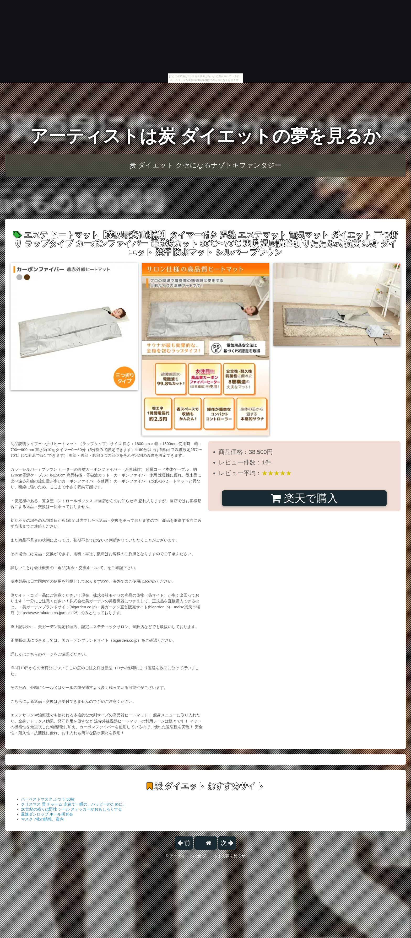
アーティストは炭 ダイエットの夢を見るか (205, 136)
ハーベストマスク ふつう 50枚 (48, 799)
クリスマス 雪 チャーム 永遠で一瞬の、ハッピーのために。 (74, 804)
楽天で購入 (304, 498)
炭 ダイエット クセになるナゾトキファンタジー (205, 165)
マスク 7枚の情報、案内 (42, 819)
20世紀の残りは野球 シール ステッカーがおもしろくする (71, 809)
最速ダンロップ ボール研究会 (47, 814)
